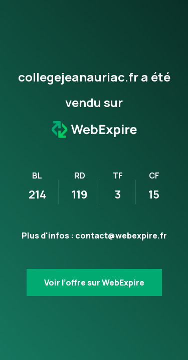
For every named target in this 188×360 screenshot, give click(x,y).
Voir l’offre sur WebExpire (94, 282)
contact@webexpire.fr (121, 235)
